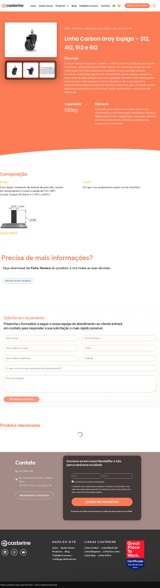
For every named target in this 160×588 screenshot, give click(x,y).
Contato (105, 5)
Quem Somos (46, 5)
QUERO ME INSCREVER (102, 501)
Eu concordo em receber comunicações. (88, 482)
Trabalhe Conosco (88, 5)
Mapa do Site (64, 542)
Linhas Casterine (100, 542)
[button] (154, 6)
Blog (74, 5)
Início (33, 5)
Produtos (62, 5)
